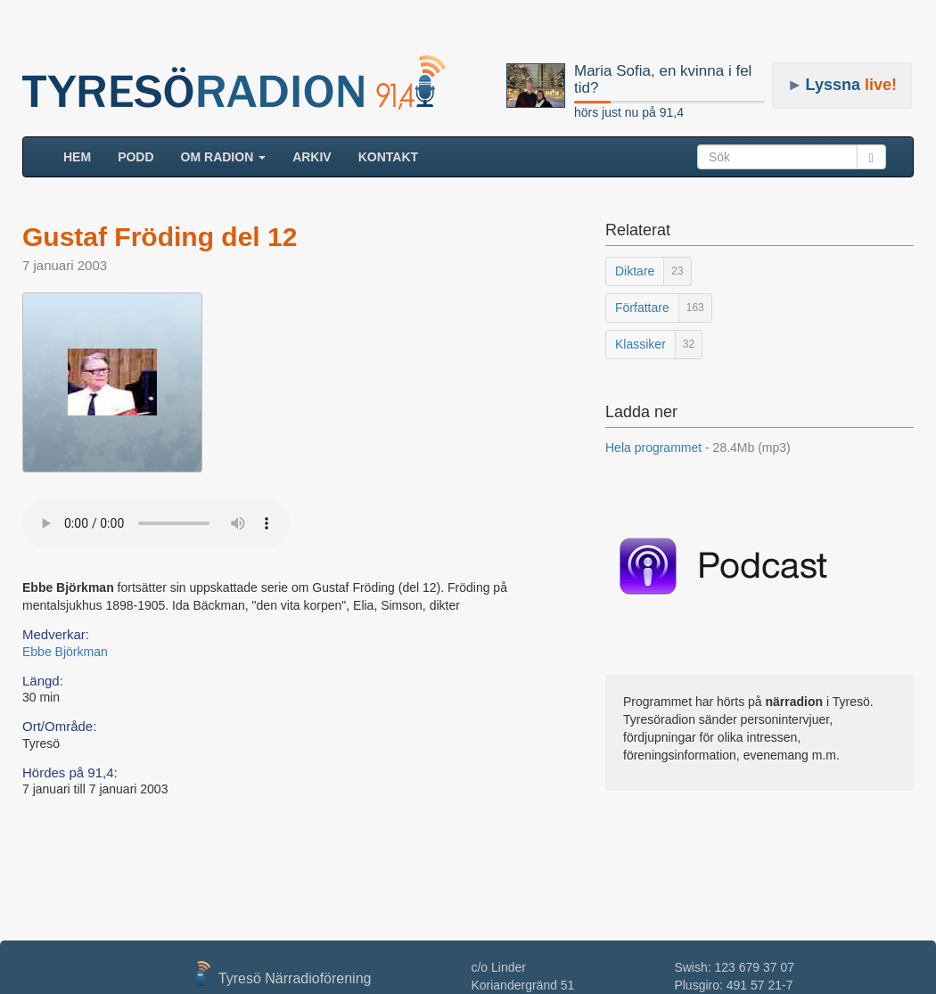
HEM (83, 155)
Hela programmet (698, 447)
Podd (135, 157)
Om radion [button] (224, 157)
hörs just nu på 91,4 (629, 112)
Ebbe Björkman (65, 652)
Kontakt (388, 157)
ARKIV (312, 157)
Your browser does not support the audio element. (156, 523)
